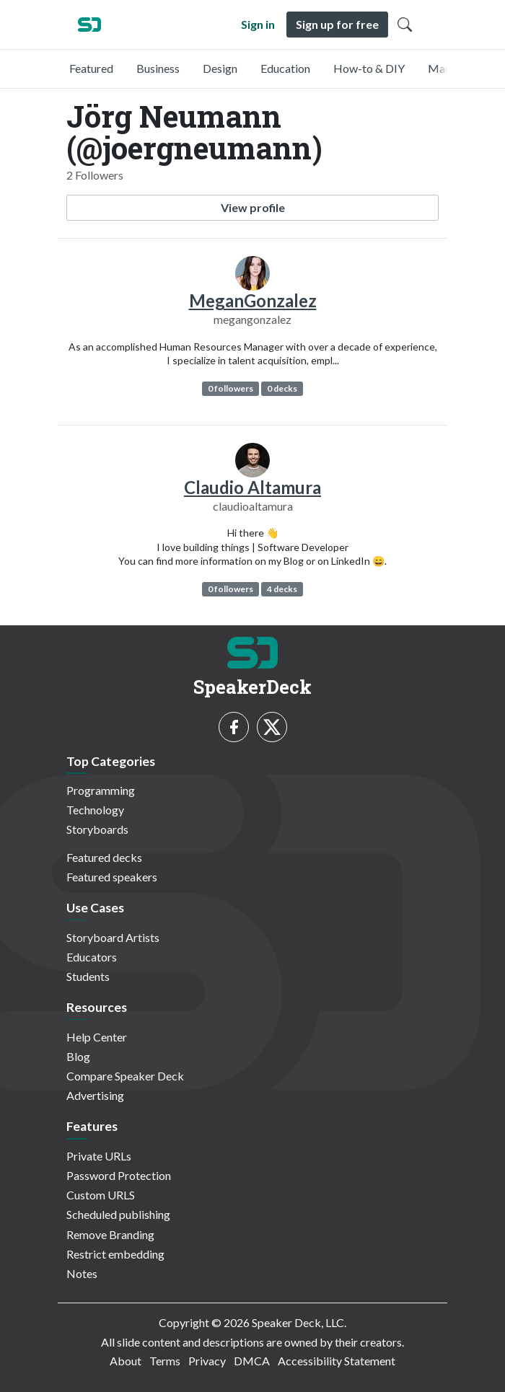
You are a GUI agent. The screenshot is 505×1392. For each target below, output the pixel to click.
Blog (78, 1056)
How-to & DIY (369, 68)
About (125, 1360)
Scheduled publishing (118, 1214)
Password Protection (118, 1175)
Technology (95, 809)
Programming (100, 790)
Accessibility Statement (336, 1360)
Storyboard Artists (112, 937)
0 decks (282, 388)
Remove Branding (110, 1234)
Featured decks (104, 857)
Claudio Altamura (252, 487)
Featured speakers (111, 877)
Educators (91, 957)
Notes (81, 1273)
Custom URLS (100, 1195)
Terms (164, 1360)
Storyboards (97, 829)
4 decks (282, 588)
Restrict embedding (115, 1254)
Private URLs (98, 1156)
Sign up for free (337, 24)
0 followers (230, 388)
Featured (91, 68)
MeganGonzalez (253, 300)
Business (158, 68)
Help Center (96, 1037)
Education (285, 68)
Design (220, 68)
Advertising (95, 1095)
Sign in (258, 24)
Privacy (207, 1360)
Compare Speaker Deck (125, 1076)
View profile (253, 207)
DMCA (252, 1360)
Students (88, 976)
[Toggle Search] (404, 25)
